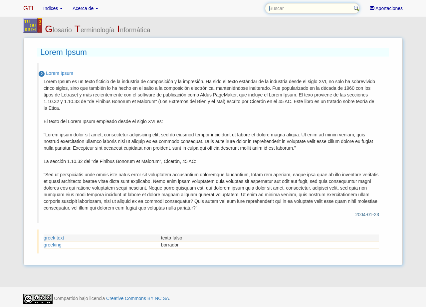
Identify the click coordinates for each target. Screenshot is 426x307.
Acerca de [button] (85, 8)
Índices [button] (53, 8)
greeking (53, 244)
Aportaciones (386, 8)
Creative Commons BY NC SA (137, 298)
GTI (28, 8)
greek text (54, 237)
